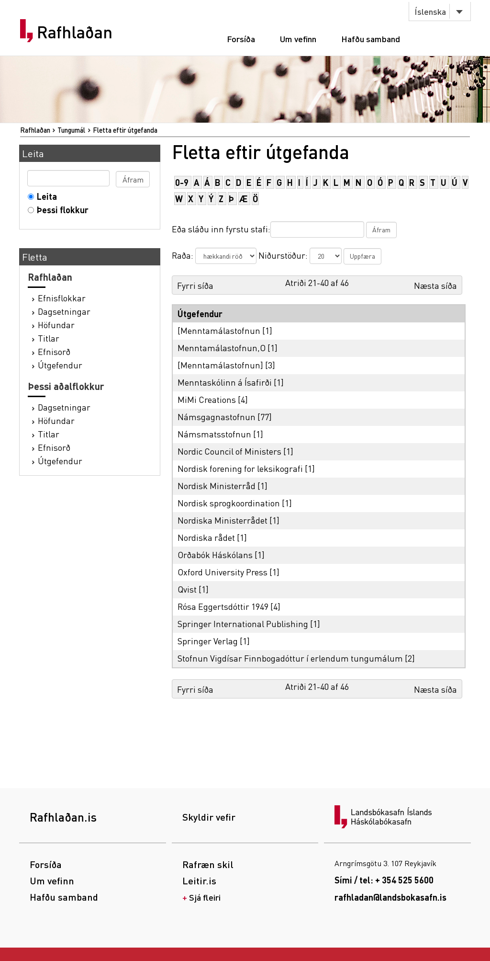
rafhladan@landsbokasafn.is (390, 897)
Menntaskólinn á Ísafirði (225, 382)
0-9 (182, 182)
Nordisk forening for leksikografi (240, 468)
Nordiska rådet (206, 537)
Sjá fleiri (205, 897)
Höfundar (56, 324)
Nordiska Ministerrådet (222, 520)
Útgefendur (60, 364)
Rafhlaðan (74, 32)
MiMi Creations (207, 399)
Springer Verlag (208, 640)
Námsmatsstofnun (214, 433)
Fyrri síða (195, 285)
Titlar (48, 337)
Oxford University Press (222, 571)
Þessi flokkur (61, 209)
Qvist (187, 589)
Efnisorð (54, 351)
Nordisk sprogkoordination (229, 502)
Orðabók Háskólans (215, 554)
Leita (45, 196)
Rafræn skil (208, 864)
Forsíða (241, 38)
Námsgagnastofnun (217, 416)
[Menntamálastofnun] (220, 364)
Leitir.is (199, 880)
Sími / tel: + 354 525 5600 (384, 879)
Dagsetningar (64, 311)
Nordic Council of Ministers (229, 451)
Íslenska (430, 11)
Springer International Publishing (243, 623)
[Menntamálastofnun (219, 330)
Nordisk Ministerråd (217, 485)
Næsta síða (435, 285)
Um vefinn (298, 38)
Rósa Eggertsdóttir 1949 (223, 606)
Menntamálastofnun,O (222, 347)
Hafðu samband (370, 38)
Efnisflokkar (62, 297)
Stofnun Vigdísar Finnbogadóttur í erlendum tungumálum (290, 658)
